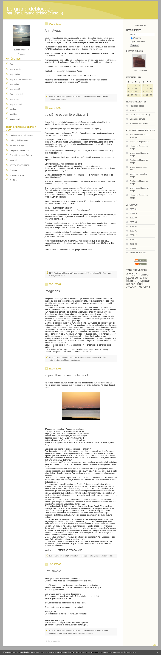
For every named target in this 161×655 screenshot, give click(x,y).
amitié (144, 277)
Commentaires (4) (89, 630)
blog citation (15, 74)
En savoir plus (130, 652)
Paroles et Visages (17, 145)
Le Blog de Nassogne (19, 140)
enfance (131, 287)
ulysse (132, 174)
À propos (21, 54)
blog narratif (15, 89)
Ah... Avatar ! (54, 30)
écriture (143, 284)
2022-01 (133, 231)
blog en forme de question (21, 79)
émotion (98, 556)
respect (52, 99)
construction (75, 360)
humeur (144, 274)
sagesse (132, 277)
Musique (13, 109)
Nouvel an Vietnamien (139, 123)
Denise (133, 160)
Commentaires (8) (89, 96)
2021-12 (133, 235)
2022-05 (133, 222)
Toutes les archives (138, 253)
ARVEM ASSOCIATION (20, 165)
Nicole (132, 142)
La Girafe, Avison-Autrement (22, 135)
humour (144, 281)
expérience (65, 360)
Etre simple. (53, 571)
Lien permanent (74, 96)
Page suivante (54, 641)
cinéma (104, 96)
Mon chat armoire (140, 70)
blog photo (14, 99)
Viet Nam (13, 114)
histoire (131, 280)
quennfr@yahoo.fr (21, 50)
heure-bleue (135, 135)
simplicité (52, 633)
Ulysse (133, 146)
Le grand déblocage (30, 9)
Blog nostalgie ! (16, 94)
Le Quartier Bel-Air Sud (19, 150)
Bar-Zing (13, 180)
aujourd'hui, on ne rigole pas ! (66, 375)
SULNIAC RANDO (17, 175)
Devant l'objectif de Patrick (21, 155)
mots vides (72, 633)
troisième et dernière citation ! (66, 114)
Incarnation (14, 160)
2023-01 (133, 209)
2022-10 (133, 213)
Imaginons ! (53, 291)
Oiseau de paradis (137, 119)
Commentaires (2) (94, 273)
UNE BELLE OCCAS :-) (140, 115)
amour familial (16, 119)
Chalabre (13, 170)
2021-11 (133, 240)
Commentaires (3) (94, 357)
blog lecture (15, 84)
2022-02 (133, 227)
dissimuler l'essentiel (85, 633)
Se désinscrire (138, 41)
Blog (12, 64)
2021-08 (133, 244)
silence (130, 284)
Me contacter (140, 25)
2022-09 (133, 218)
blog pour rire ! (16, 104)
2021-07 (133, 248)
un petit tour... (135, 110)
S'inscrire (136, 38)
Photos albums (134, 51)
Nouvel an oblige (137, 106)
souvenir (144, 287)
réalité (63, 99)
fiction (58, 99)
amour (131, 274)
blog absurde (15, 69)
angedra (133, 153)
